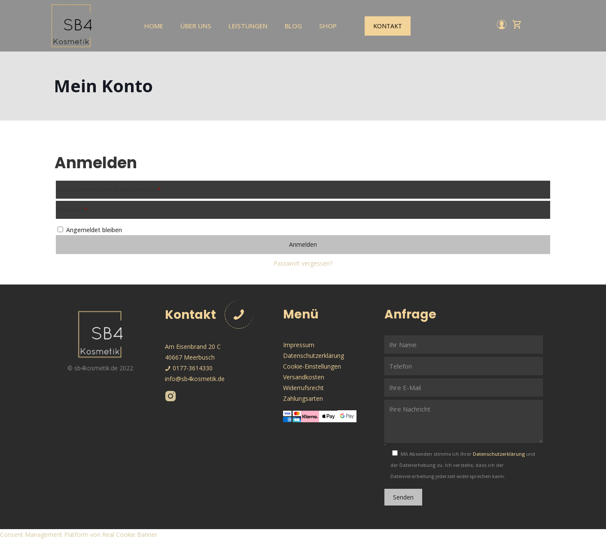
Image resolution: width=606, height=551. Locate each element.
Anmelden (303, 244)
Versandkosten (303, 377)
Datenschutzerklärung (313, 355)
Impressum (298, 345)
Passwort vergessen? (303, 263)
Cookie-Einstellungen (312, 366)
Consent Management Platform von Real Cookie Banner (78, 534)
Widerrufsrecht (303, 388)
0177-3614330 (189, 368)
